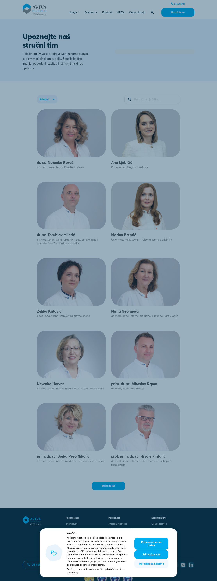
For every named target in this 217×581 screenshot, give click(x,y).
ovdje (76, 572)
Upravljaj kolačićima (151, 563)
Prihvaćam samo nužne (151, 544)
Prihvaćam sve (151, 554)
